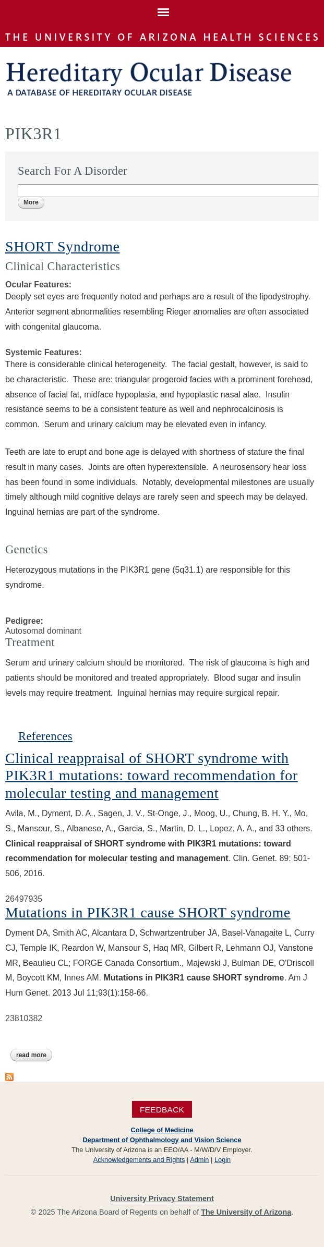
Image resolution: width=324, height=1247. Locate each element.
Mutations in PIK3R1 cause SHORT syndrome (148, 912)
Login (222, 1160)
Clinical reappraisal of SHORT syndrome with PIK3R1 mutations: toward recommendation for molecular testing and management (151, 775)
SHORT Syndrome (62, 246)
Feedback (162, 1109)
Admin (199, 1160)
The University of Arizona (246, 1212)
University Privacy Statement (161, 1198)
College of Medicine (161, 1130)
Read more (34, 1055)
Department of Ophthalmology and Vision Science (161, 1140)
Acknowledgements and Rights (139, 1160)
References (45, 736)
